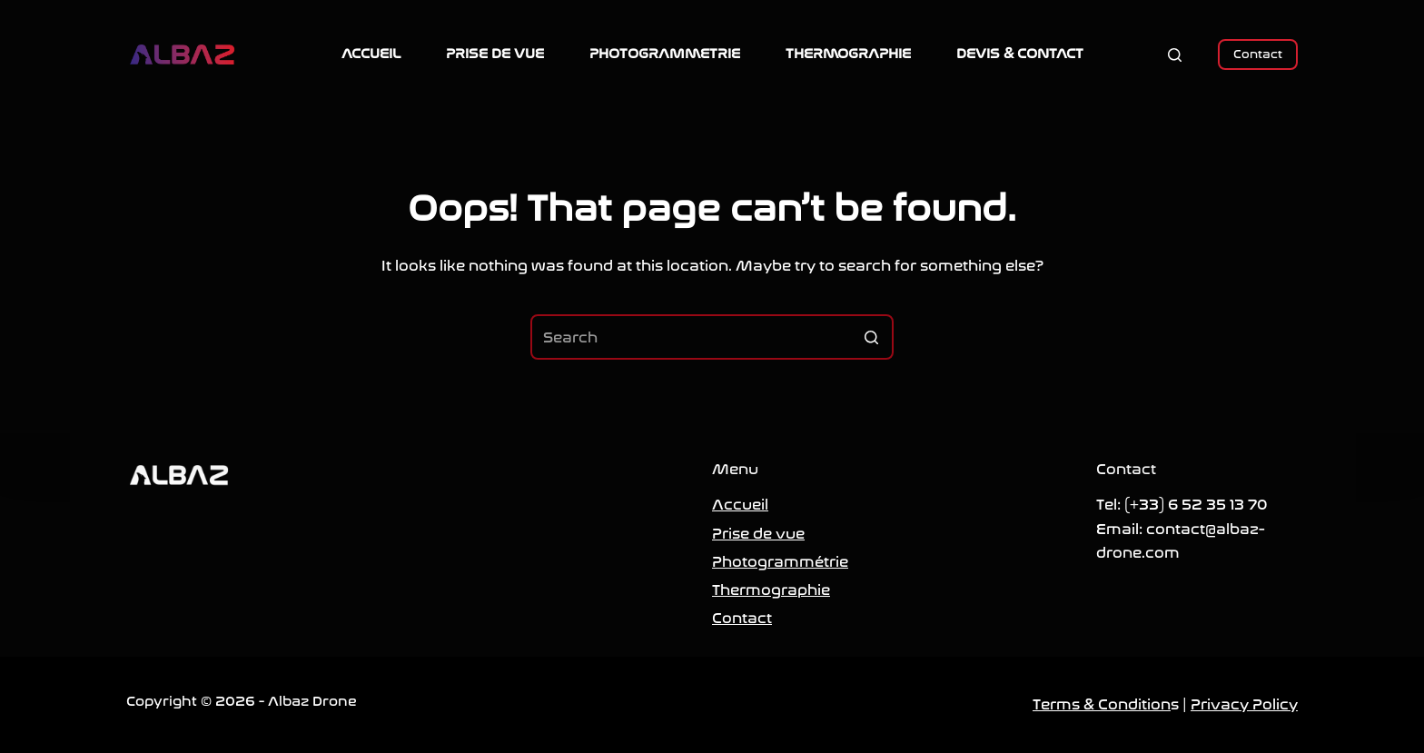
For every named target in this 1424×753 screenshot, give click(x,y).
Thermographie (771, 590)
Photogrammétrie (780, 561)
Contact (1257, 54)
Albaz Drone (312, 701)
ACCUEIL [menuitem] (370, 53)
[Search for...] (712, 337)
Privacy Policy (1244, 704)
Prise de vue (758, 533)
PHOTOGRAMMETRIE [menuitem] (664, 53)
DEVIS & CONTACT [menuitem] (1019, 53)
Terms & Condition (1102, 704)
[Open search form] (1175, 55)
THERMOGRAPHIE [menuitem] (848, 53)
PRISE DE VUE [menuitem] (495, 53)
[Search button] (871, 337)
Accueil (740, 504)
